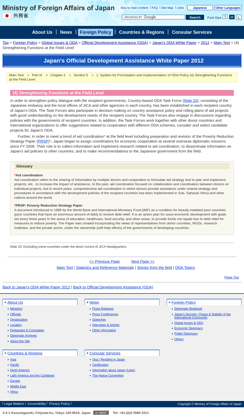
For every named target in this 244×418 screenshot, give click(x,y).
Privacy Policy (59, 404)
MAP (102, 413)
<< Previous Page (104, 261)
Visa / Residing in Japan (108, 359)
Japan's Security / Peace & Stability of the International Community (202, 316)
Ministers (16, 309)
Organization (18, 319)
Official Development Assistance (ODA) (115, 42)
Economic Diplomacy (188, 328)
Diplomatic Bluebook (188, 309)
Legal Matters (14, 404)
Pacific (14, 365)
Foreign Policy (95, 32)
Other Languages (227, 8)
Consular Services (192, 32)
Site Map (167, 8)
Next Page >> (143, 261)
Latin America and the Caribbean (32, 375)
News (66, 32)
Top (6, 42)
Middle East (18, 386)
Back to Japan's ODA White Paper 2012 (36, 287)
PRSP (43, 141)
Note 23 (190, 100)
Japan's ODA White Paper (174, 42)
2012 (205, 42)
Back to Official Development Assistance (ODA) (113, 287)
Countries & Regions (141, 32)
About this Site (20, 341)
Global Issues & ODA (59, 42)
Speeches (99, 319)
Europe (15, 381)
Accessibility (37, 404)
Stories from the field (154, 267)
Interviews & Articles (105, 325)
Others (179, 339)
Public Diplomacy (186, 333)
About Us (42, 32)
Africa (14, 392)
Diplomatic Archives (23, 335)
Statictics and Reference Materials (105, 267)
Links (180, 8)
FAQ (155, 8)
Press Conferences (105, 314)
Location (16, 325)
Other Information (104, 330)
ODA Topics (185, 267)
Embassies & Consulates (27, 330)
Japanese (200, 8)
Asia (13, 359)
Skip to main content (134, 8)
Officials (15, 314)
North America (19, 370)
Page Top (231, 277)
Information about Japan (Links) (113, 370)
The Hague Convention (108, 375)
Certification (100, 365)
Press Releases (103, 309)
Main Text (222, 42)
